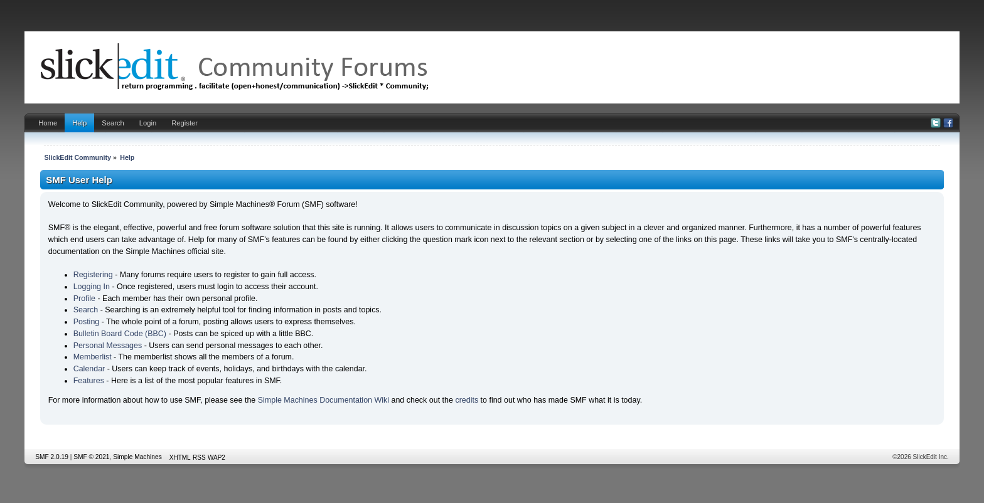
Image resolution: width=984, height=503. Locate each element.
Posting (86, 321)
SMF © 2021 (91, 456)
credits (466, 400)
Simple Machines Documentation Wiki (323, 400)
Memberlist (92, 356)
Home (47, 123)
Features (88, 380)
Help (79, 123)
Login (147, 123)
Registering (93, 274)
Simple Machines (137, 456)
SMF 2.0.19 (51, 456)
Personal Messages (107, 345)
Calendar (89, 368)
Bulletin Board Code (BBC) (119, 333)
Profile (84, 298)
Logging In (91, 286)
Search (113, 123)
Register (184, 123)
